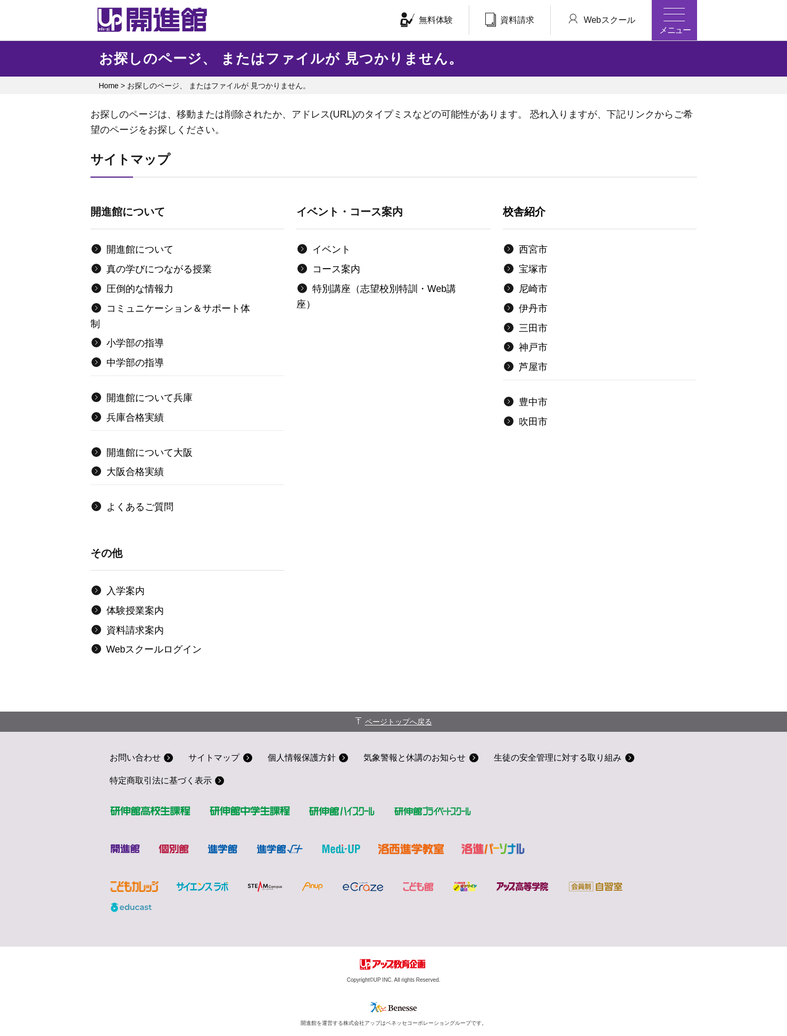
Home (109, 85)
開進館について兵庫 (149, 397)
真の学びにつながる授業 (159, 269)
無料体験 (426, 19)
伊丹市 (533, 308)
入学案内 (125, 591)
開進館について (139, 249)
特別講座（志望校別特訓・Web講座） (376, 296)
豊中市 (533, 402)
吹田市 (533, 421)
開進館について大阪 (149, 452)
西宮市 (533, 249)
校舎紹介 (524, 212)
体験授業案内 (135, 610)
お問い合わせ (135, 757)
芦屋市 (533, 367)
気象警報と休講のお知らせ (415, 757)
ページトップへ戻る (398, 721)
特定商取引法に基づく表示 (161, 781)
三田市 (533, 328)
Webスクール (601, 19)
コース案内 (336, 269)
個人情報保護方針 (302, 757)
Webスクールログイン (154, 649)
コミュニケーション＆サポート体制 (170, 316)
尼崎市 (533, 288)
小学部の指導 (135, 343)
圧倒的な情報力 (139, 288)
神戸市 (533, 347)
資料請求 (509, 20)
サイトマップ (214, 757)
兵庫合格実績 (135, 417)
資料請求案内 (135, 630)
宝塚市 (533, 269)
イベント (331, 249)
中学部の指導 (135, 362)
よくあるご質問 (139, 507)
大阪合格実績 (135, 471)
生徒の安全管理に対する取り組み (559, 757)
